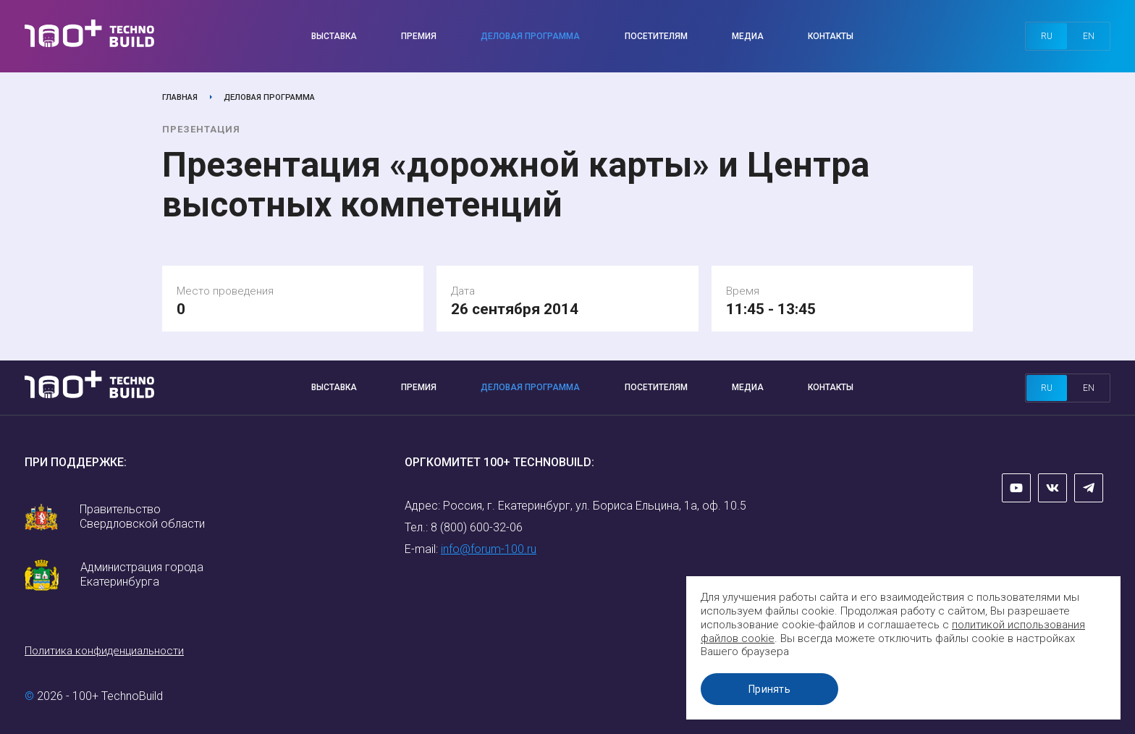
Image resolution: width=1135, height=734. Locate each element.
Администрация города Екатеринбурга (141, 574)
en (1088, 36)
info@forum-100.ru (488, 549)
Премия (418, 36)
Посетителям (656, 36)
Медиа (748, 36)
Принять (769, 689)
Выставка (334, 36)
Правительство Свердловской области (142, 516)
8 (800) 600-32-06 (477, 527)
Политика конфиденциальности (104, 650)
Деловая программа (530, 36)
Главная (180, 97)
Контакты (830, 36)
